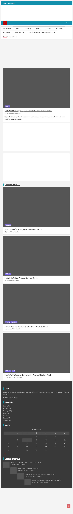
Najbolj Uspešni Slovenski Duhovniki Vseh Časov (39, 474)
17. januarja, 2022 (9, 329)
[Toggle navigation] (5, 23)
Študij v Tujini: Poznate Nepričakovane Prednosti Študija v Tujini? (28, 375)
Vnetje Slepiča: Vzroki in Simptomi (27, 468)
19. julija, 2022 (8, 232)
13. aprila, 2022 (9, 280)
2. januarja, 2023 (14, 464)
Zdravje (28, 28)
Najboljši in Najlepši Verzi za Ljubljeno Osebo (21, 278)
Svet (17, 28)
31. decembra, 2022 (22, 470)
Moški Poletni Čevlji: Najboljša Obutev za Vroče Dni (23, 229)
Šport (38, 28)
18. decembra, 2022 (29, 476)
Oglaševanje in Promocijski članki (42, 32)
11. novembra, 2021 (10, 377)
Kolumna (6, 32)
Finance (59, 28)
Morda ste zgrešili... (12, 185)
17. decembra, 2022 (37, 482)
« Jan (4, 454)
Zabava (48, 28)
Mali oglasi (19, 32)
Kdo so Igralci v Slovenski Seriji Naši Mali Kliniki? (46, 480)
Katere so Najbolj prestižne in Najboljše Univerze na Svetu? (26, 326)
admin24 (18, 113)
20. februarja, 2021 (10, 113)
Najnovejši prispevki (12, 459)
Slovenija (7, 28)
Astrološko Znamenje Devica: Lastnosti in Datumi (25, 462)
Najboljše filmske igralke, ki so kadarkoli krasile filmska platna (28, 111)
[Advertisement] (36, 55)
